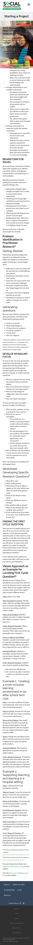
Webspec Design (13, 941)
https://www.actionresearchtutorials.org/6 (13, 860)
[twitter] (23, 903)
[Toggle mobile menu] (29, 4)
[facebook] (20, 903)
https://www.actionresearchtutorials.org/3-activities (16, 855)
